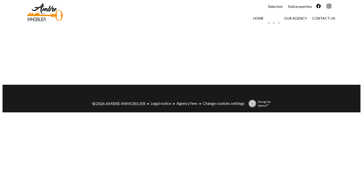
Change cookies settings (224, 103)
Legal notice (160, 103)
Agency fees (187, 103)
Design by (258, 103)
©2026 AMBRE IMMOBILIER (118, 103)
